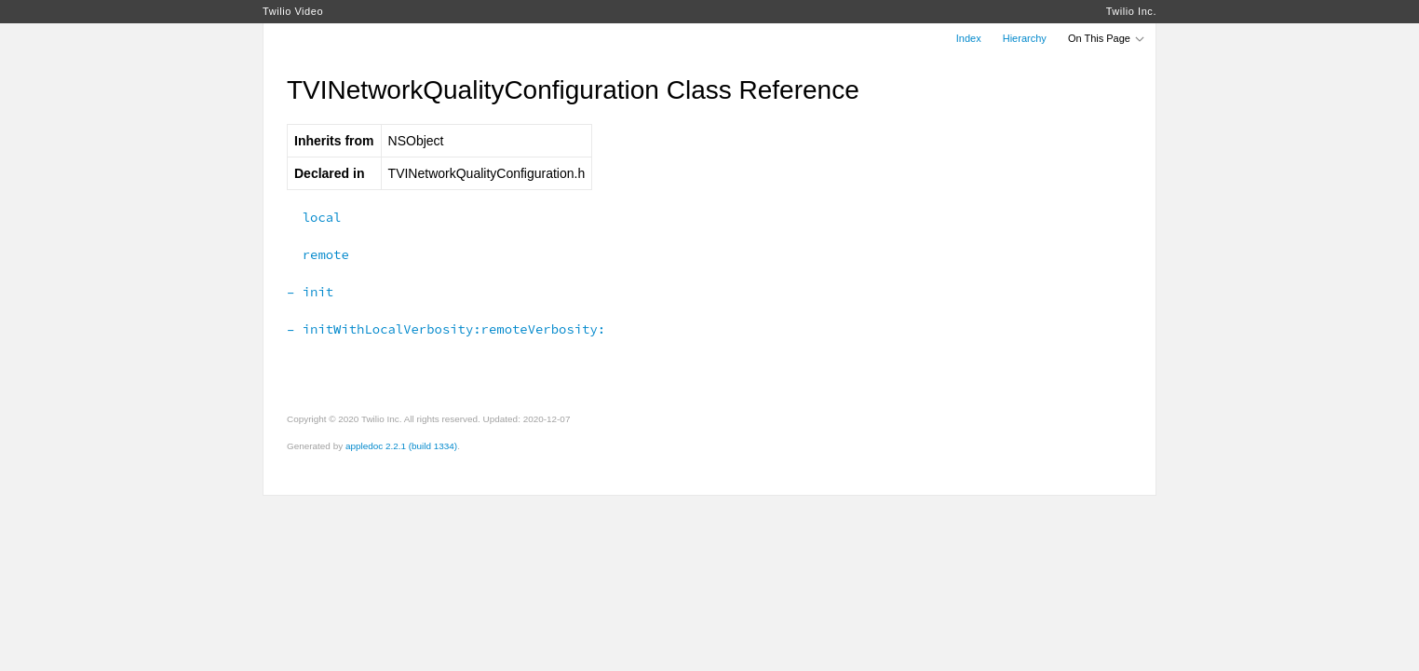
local (314, 217)
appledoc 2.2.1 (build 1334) (401, 446)
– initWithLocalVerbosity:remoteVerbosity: (446, 329)
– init (310, 291)
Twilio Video (293, 11)
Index (968, 38)
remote (318, 254)
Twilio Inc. (1131, 11)
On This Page (1107, 38)
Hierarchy (1025, 38)
